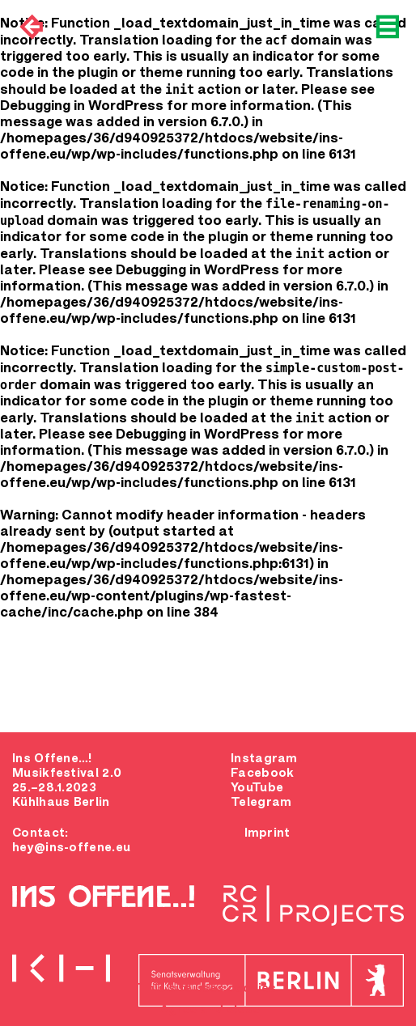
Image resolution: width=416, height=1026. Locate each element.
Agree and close (210, 1009)
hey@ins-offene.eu (71, 848)
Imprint (267, 833)
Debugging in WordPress (81, 106)
